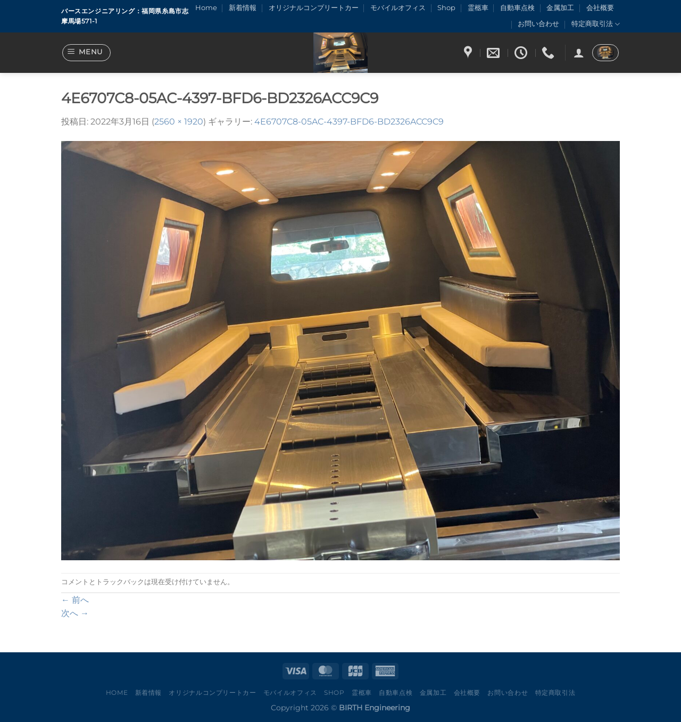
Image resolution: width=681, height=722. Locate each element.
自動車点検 (517, 8)
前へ (75, 600)
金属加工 (560, 8)
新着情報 (242, 8)
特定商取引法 (595, 24)
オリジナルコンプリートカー (314, 8)
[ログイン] (579, 52)
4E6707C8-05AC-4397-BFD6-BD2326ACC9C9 (349, 122)
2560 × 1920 (178, 122)
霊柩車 (478, 8)
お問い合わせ (538, 24)
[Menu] (86, 52)
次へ (75, 613)
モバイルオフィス (398, 8)
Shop (446, 8)
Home (206, 8)
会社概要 (600, 8)
